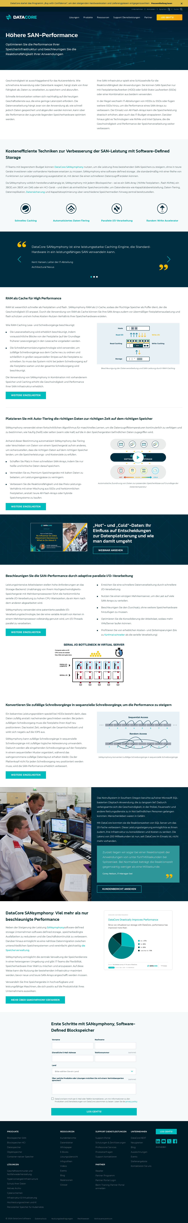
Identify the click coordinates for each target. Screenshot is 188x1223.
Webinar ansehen (110, 550)
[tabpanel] (94, 257)
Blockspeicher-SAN (16, 1138)
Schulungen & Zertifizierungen (110, 1142)
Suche (178, 9)
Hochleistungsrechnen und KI (21, 1202)
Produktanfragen (104, 1152)
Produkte (88, 17)
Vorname (56, 1040)
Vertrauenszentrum (103, 1218)
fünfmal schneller (114, 634)
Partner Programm (105, 1175)
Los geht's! (94, 1111)
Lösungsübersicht (69, 1156)
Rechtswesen (83, 1218)
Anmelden (151, 9)
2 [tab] (94, 277)
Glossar (64, 1185)
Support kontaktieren (106, 1156)
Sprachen (164, 9)
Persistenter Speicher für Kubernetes (25, 1207)
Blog (62, 1175)
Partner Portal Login (105, 1180)
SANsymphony (55, 927)
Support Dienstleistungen (126, 17)
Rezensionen (66, 1180)
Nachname (99, 1040)
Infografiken (66, 1161)
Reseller (99, 1171)
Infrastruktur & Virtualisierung (22, 1197)
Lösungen (74, 17)
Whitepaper (66, 1147)
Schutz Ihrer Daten (16, 1183)
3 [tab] (97, 277)
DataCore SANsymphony (68, 167)
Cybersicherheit (15, 1193)
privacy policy (131, 1101)
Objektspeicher (14, 1152)
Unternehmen (137, 9)
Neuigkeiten (137, 1142)
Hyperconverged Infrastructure (22, 1179)
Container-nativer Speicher (20, 1156)
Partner (148, 17)
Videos (63, 1166)
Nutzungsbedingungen (62, 1218)
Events (63, 1170)
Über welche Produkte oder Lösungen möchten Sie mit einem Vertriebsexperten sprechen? (94, 1079)
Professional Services (105, 1147)
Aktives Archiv (14, 1188)
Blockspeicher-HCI (16, 1142)
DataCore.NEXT (138, 1138)
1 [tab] (91, 277)
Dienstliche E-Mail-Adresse (64, 1053)
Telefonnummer (115, 1053)
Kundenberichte (68, 1138)
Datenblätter (66, 1142)
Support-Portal (102, 1138)
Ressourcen (103, 17)
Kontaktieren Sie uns (141, 1166)
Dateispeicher (14, 1147)
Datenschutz (41, 1218)
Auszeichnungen (139, 1152)
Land (54, 1065)
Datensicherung (35, 192)
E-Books (64, 1152)
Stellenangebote (139, 1161)
